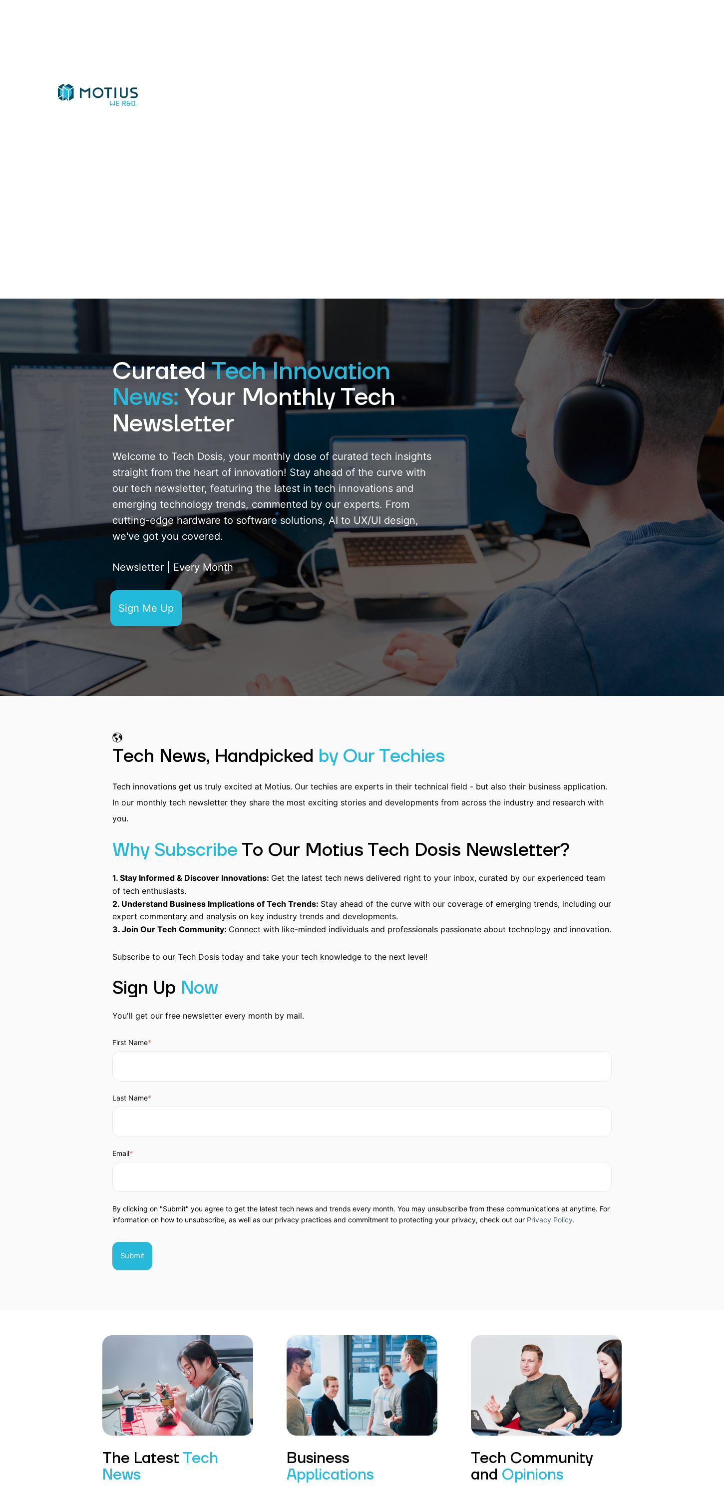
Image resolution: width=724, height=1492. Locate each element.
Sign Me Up (146, 608)
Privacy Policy (550, 1219)
